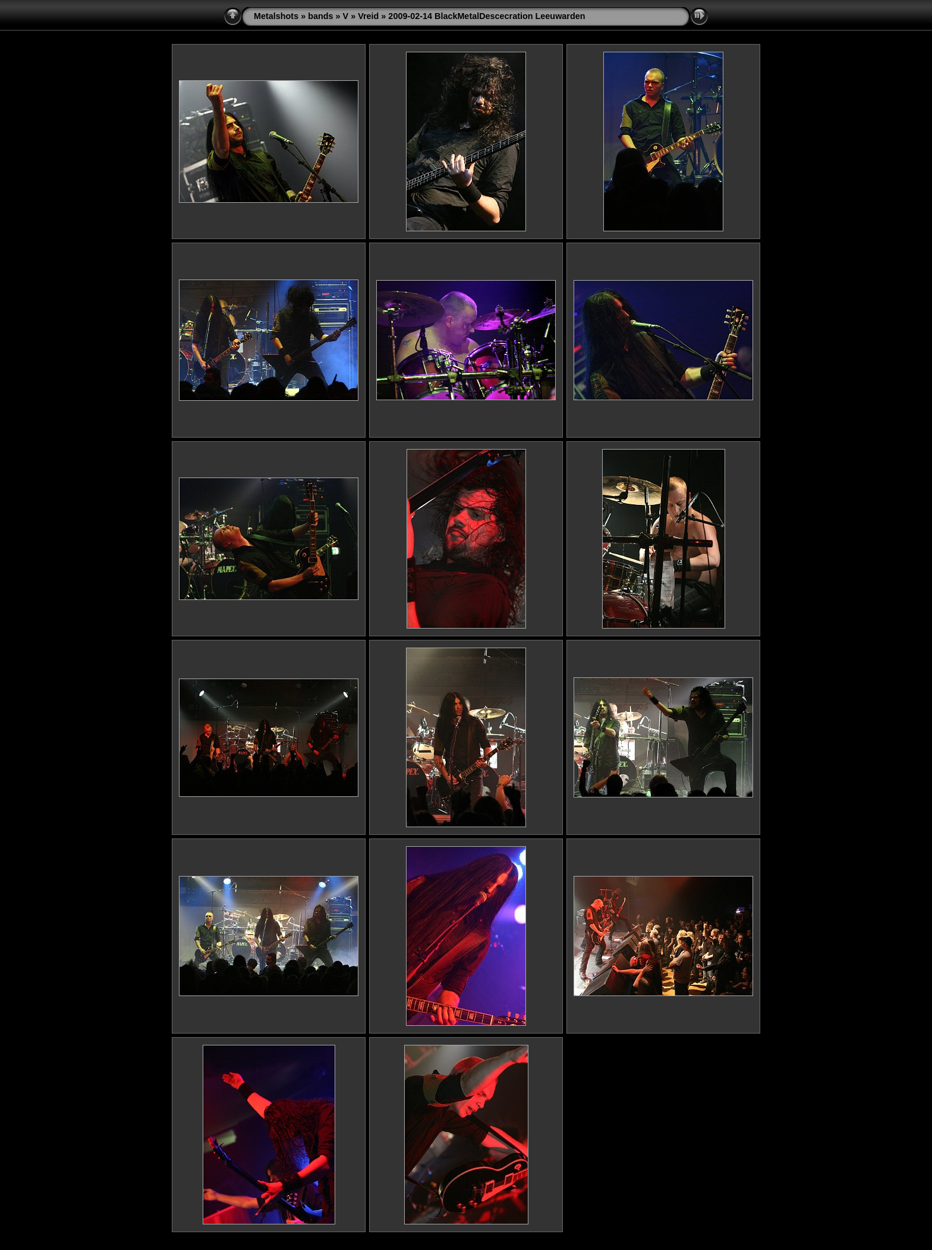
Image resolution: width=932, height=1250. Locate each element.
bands (320, 16)
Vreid (368, 16)
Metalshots (276, 16)
